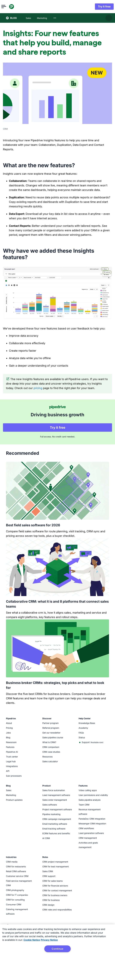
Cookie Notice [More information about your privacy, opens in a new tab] (32, 939)
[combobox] (55, 18)
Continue (57, 948)
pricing (38, 388)
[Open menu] (8, 6)
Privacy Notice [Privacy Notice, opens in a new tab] (49, 939)
